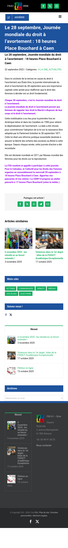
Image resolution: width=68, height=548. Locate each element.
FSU (36, 512)
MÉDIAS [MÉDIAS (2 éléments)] (52, 288)
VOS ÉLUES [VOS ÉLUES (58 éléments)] (11, 294)
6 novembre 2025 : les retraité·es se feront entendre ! (16, 255)
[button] (7, 245)
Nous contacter (44, 445)
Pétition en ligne (25, 368)
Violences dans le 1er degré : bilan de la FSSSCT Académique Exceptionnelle (49, 255)
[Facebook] (6, 314)
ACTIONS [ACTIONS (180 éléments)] (10, 288)
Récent (34, 329)
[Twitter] (10, 314)
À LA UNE (43, 69)
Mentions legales (40, 516)
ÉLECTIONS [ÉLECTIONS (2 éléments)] (26, 294)
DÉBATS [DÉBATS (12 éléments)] (40, 288)
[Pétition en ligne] (11, 368)
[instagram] (56, 6)
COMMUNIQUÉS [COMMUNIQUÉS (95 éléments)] (26, 288)
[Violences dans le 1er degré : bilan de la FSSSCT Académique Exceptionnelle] (11, 353)
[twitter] (50, 6)
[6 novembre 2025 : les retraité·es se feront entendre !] (11, 337)
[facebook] (43, 6)
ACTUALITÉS (55, 69)
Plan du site (44, 512)
